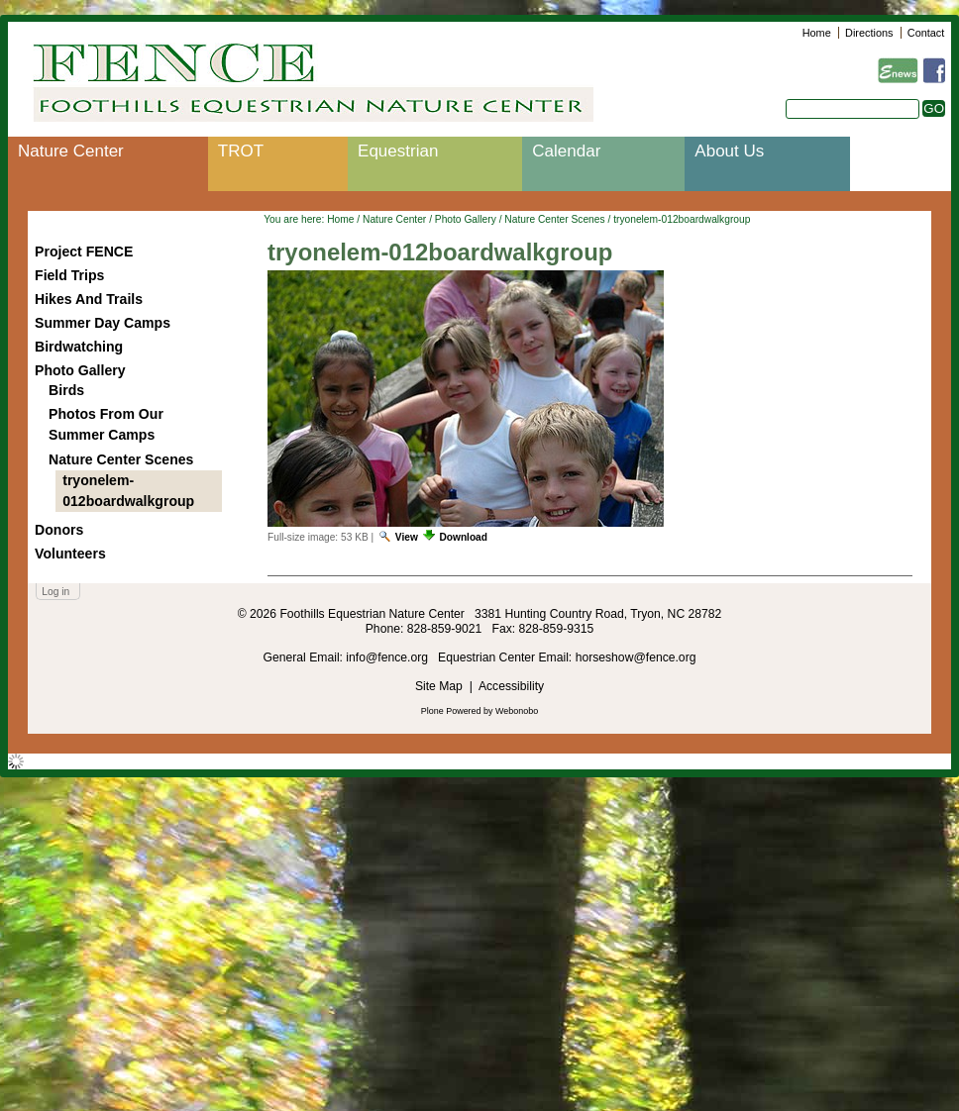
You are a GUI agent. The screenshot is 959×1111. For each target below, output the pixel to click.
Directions (869, 33)
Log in (55, 591)
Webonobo (516, 711)
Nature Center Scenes (554, 219)
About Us (729, 151)
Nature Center (71, 151)
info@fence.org (388, 657)
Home (816, 33)
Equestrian (398, 151)
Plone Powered (451, 711)
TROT (241, 151)
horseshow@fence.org (636, 657)
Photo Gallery (465, 219)
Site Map (439, 686)
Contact (925, 33)
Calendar (566, 151)
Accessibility (511, 686)
